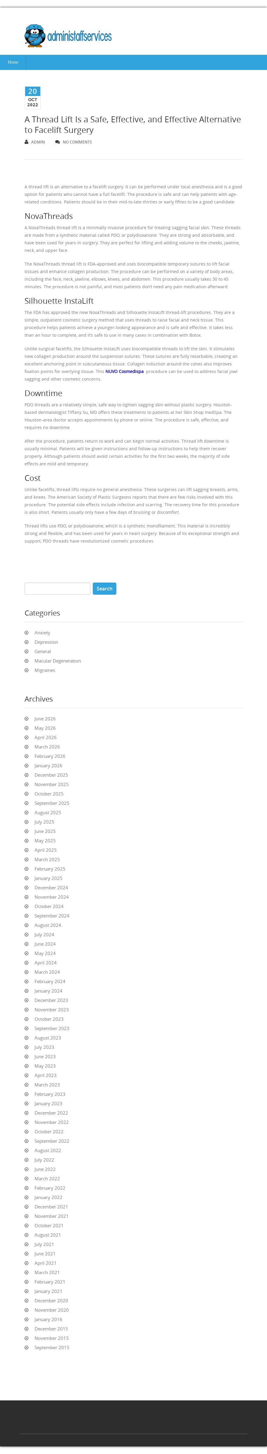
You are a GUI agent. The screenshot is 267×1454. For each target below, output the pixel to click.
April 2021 (46, 1263)
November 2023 (52, 1009)
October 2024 (49, 906)
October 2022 (49, 1132)
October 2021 (49, 1225)
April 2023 (46, 1075)
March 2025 (47, 859)
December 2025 (51, 775)
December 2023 (51, 1000)
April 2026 (46, 737)
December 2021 (51, 1207)
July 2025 (44, 822)
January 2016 (48, 1319)
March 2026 (47, 747)
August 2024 (48, 925)
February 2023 (50, 1094)
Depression (46, 642)
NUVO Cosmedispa (124, 371)
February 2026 (50, 756)
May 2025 (45, 841)
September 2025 (52, 803)
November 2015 (52, 1338)
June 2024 (45, 944)
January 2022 (48, 1197)
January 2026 (48, 765)
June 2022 (45, 1169)
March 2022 (47, 1178)
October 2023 (49, 1019)
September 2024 (52, 916)
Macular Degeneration (58, 661)
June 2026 (45, 718)
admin (35, 142)
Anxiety (42, 633)
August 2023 (48, 1038)
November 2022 (52, 1122)
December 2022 (51, 1113)
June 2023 (45, 1056)
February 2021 (50, 1282)
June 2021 (45, 1254)
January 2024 (48, 991)
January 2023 (48, 1103)
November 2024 (52, 897)
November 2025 (52, 784)
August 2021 (48, 1235)
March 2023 (47, 1085)
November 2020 (52, 1310)
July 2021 (44, 1244)
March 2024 (47, 972)
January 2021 (48, 1291)
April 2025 (46, 850)
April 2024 (46, 963)
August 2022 (48, 1150)
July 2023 (44, 1047)
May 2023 (45, 1066)
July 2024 (44, 934)
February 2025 (50, 869)
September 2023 (52, 1028)
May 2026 (45, 728)
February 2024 (50, 981)
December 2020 (51, 1300)
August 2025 (48, 812)
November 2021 (52, 1216)
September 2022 (52, 1141)
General (43, 651)
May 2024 (45, 953)
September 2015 (52, 1347)
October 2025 (49, 794)
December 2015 (51, 1329)
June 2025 (45, 831)
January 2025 (48, 878)
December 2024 (51, 887)
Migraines (45, 670)
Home (13, 62)
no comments (73, 142)
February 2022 (50, 1188)
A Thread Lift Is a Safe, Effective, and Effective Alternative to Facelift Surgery (133, 124)
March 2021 (47, 1272)
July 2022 (44, 1160)
